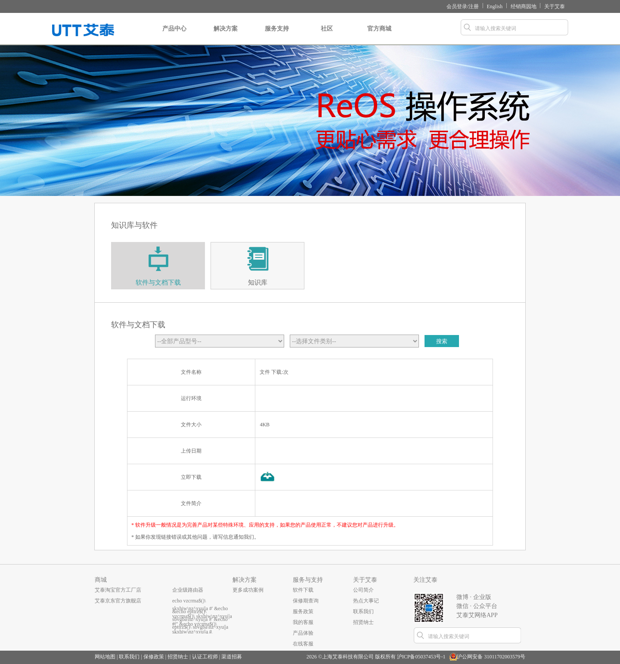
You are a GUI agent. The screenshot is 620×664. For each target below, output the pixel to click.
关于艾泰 (554, 6)
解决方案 (225, 35)
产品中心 (174, 35)
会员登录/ (457, 6)
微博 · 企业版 (473, 597)
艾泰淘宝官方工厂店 (118, 590)
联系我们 (363, 611)
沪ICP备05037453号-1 (421, 657)
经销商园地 (523, 6)
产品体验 (303, 633)
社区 (326, 35)
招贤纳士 (363, 622)
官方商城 (379, 35)
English (495, 6)
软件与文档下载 (158, 282)
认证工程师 (205, 657)
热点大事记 (366, 601)
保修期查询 (306, 601)
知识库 (257, 282)
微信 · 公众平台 (476, 606)
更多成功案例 (248, 590)
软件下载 (303, 590)
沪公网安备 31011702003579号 (491, 657)
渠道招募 (231, 657)
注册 (473, 6)
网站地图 (105, 657)
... (174, 622)
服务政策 (303, 611)
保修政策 (153, 657)
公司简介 (363, 590)
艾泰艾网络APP (477, 615)
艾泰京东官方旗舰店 (118, 601)
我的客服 (303, 622)
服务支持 (277, 35)
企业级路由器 (187, 590)
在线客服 (303, 644)
